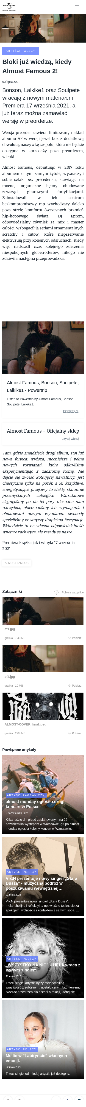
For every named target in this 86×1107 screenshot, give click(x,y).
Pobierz (74, 638)
